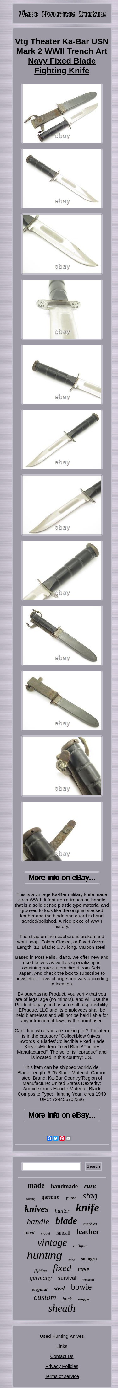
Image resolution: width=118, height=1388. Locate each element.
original (40, 1289)
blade (66, 1220)
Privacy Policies (61, 1366)
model (45, 1233)
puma (71, 1197)
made (36, 1185)
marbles (90, 1223)
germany (41, 1277)
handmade (64, 1186)
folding (31, 1199)
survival (67, 1278)
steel (59, 1288)
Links (61, 1346)
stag (90, 1195)
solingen (89, 1259)
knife (87, 1208)
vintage (52, 1242)
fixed (62, 1268)
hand (71, 1260)
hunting (44, 1255)
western (88, 1279)
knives (36, 1209)
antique (80, 1245)
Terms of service (62, 1376)
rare (90, 1185)
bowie (81, 1287)
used (30, 1233)
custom (45, 1297)
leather (87, 1231)
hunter (62, 1211)
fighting (40, 1270)
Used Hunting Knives (62, 1336)
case (83, 1269)
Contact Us (61, 1356)
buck (67, 1298)
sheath (61, 1308)
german (50, 1197)
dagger (84, 1299)
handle (38, 1221)
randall (63, 1233)
